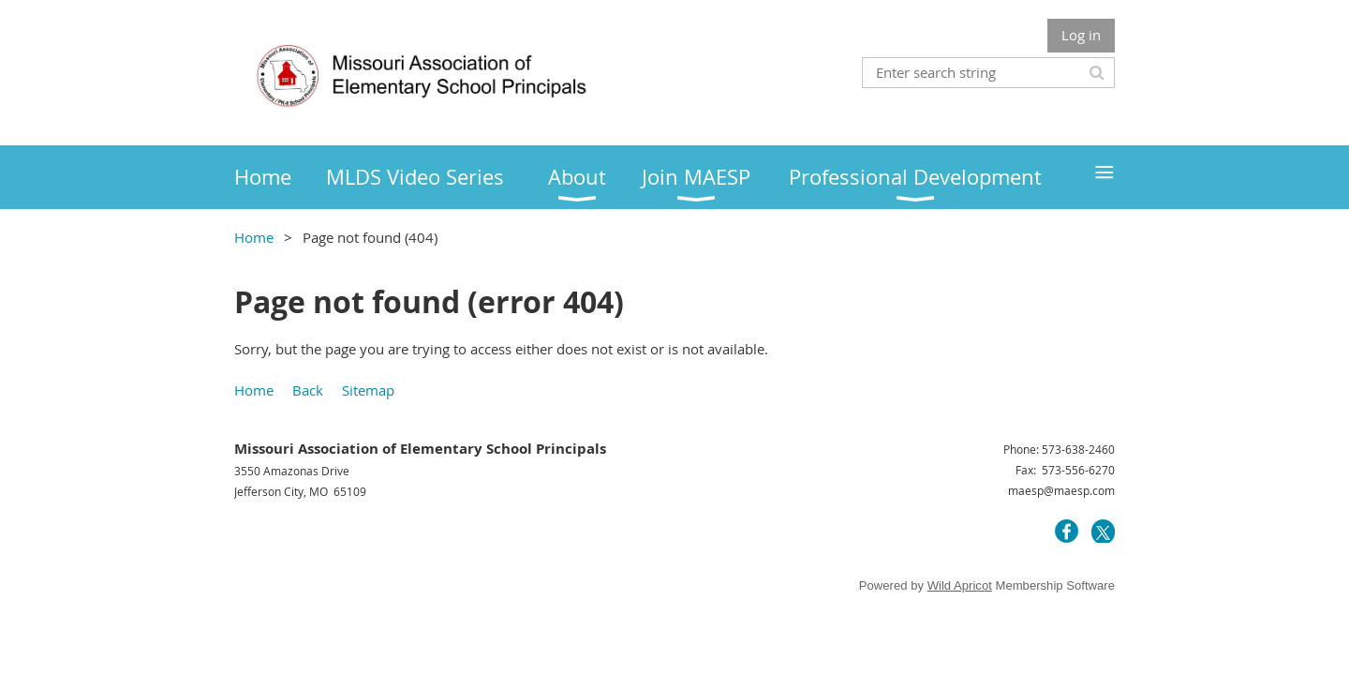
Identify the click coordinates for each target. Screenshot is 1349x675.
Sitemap (368, 390)
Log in (1081, 34)
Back (307, 390)
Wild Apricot (959, 585)
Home (254, 237)
